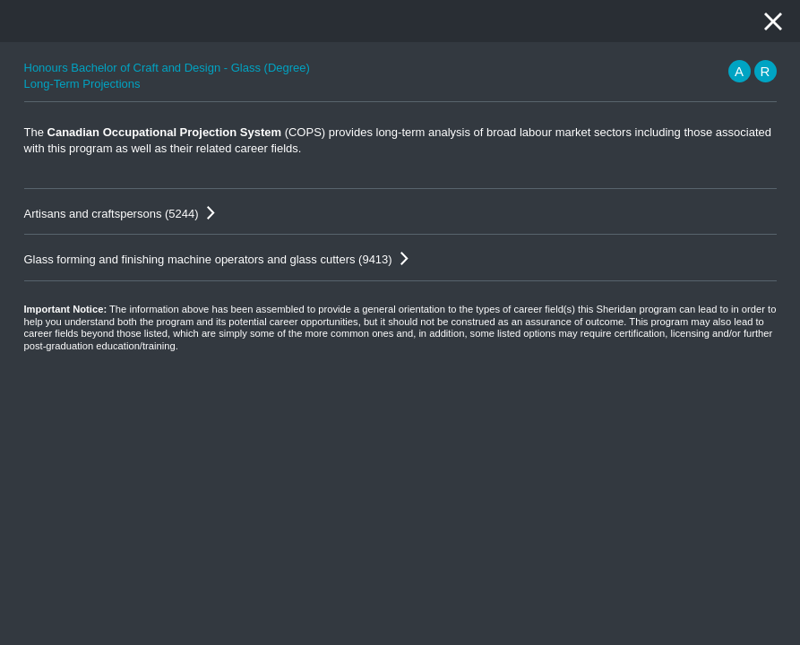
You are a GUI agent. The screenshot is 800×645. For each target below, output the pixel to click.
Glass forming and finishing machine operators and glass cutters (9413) (208, 259)
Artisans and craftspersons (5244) (111, 213)
